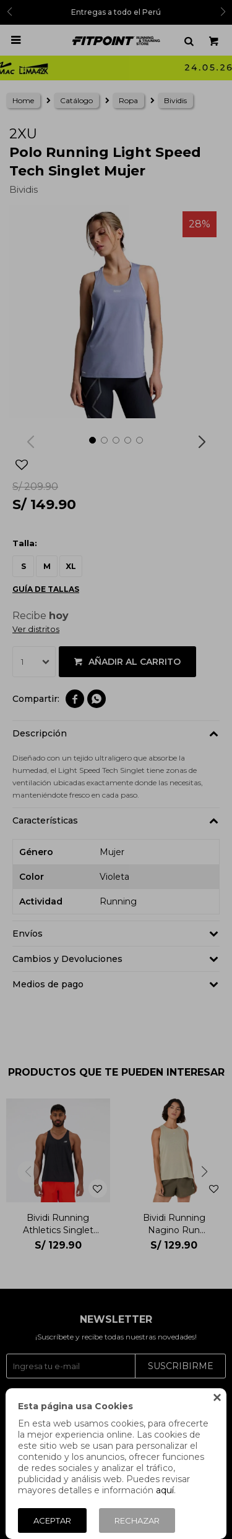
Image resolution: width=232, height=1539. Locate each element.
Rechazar (137, 1520)
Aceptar (52, 1520)
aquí (165, 1490)
